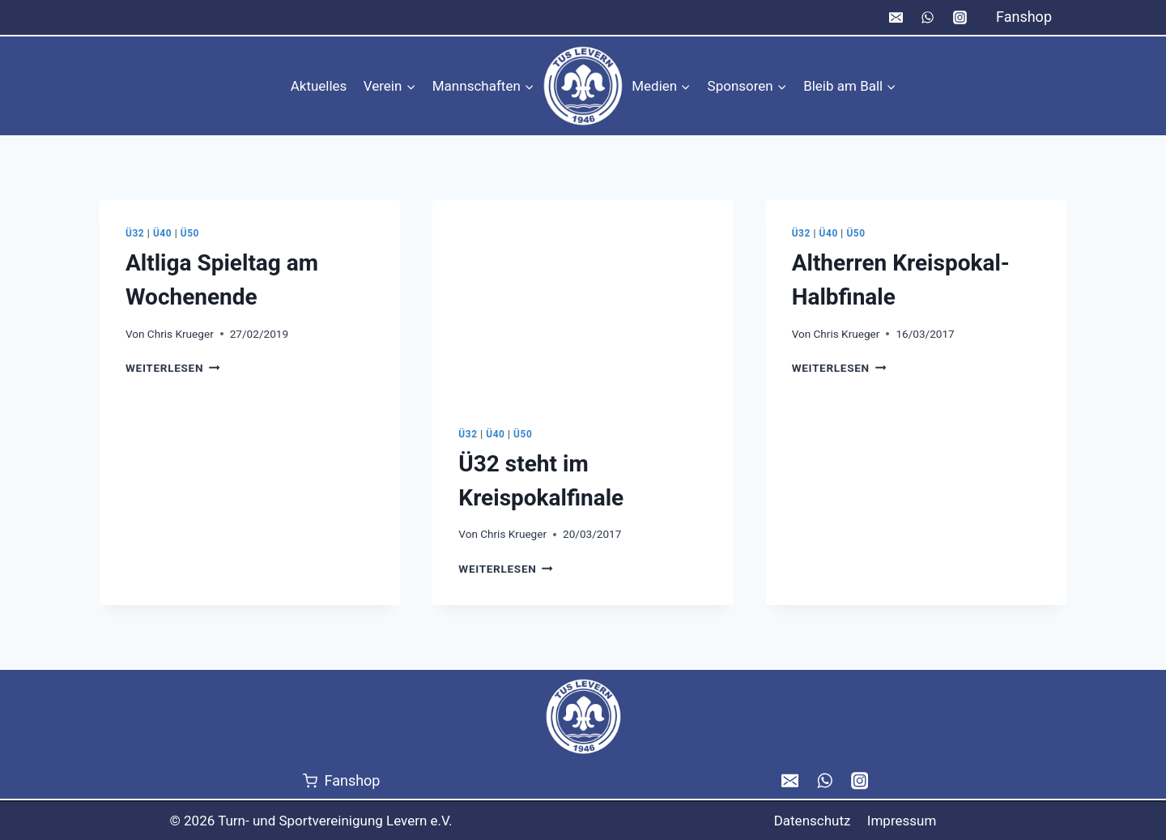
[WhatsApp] (928, 18)
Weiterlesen (173, 367)
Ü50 (190, 233)
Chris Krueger (180, 333)
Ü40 (162, 233)
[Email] (896, 18)
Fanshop (1024, 16)
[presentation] (582, 300)
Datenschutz (812, 820)
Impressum (902, 820)
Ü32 (135, 233)
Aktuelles (319, 86)
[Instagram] (959, 18)
